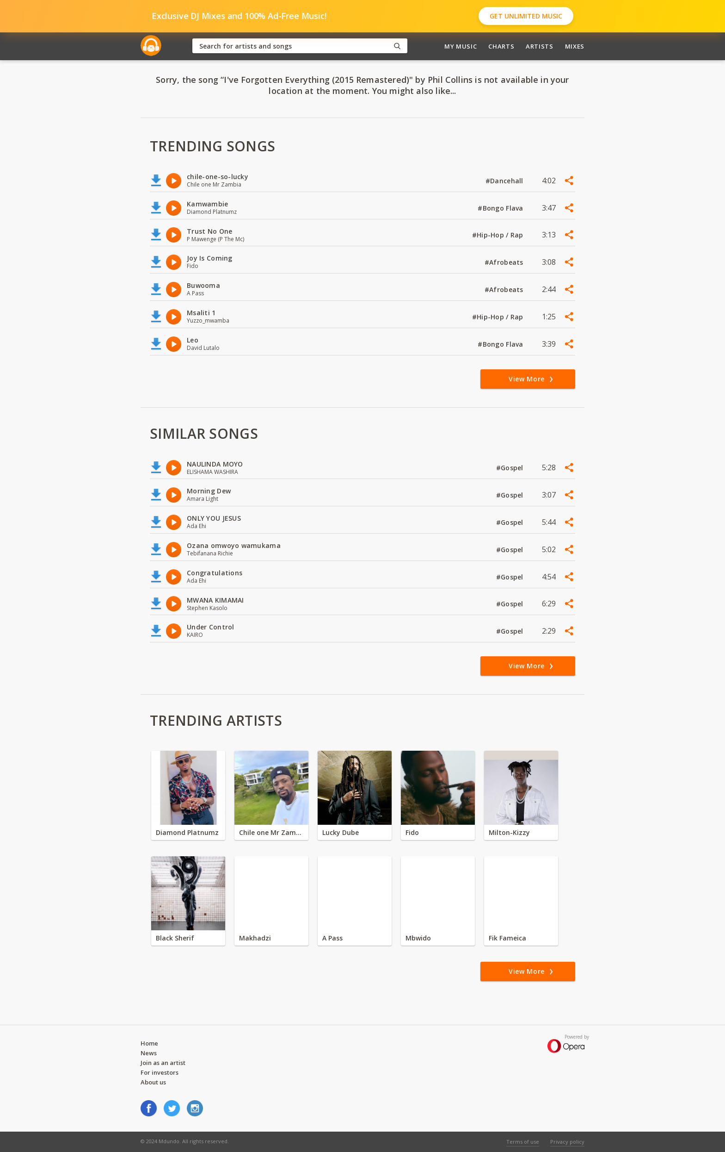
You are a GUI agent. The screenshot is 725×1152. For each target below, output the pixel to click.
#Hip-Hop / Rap (498, 234)
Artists (539, 46)
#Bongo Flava (501, 208)
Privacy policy (567, 1141)
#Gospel (510, 467)
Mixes (574, 46)
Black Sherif (175, 938)
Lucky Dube (340, 832)
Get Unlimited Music (526, 16)
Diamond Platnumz (187, 832)
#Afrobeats (505, 262)
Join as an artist (163, 1063)
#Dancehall (505, 180)
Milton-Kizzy (509, 832)
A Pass (332, 938)
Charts (501, 46)
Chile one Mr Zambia (271, 832)
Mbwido (418, 938)
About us (153, 1082)
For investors (159, 1072)
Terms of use (522, 1141)
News (149, 1053)
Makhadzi (255, 938)
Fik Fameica (507, 938)
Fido (412, 832)
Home (149, 1043)
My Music (460, 46)
